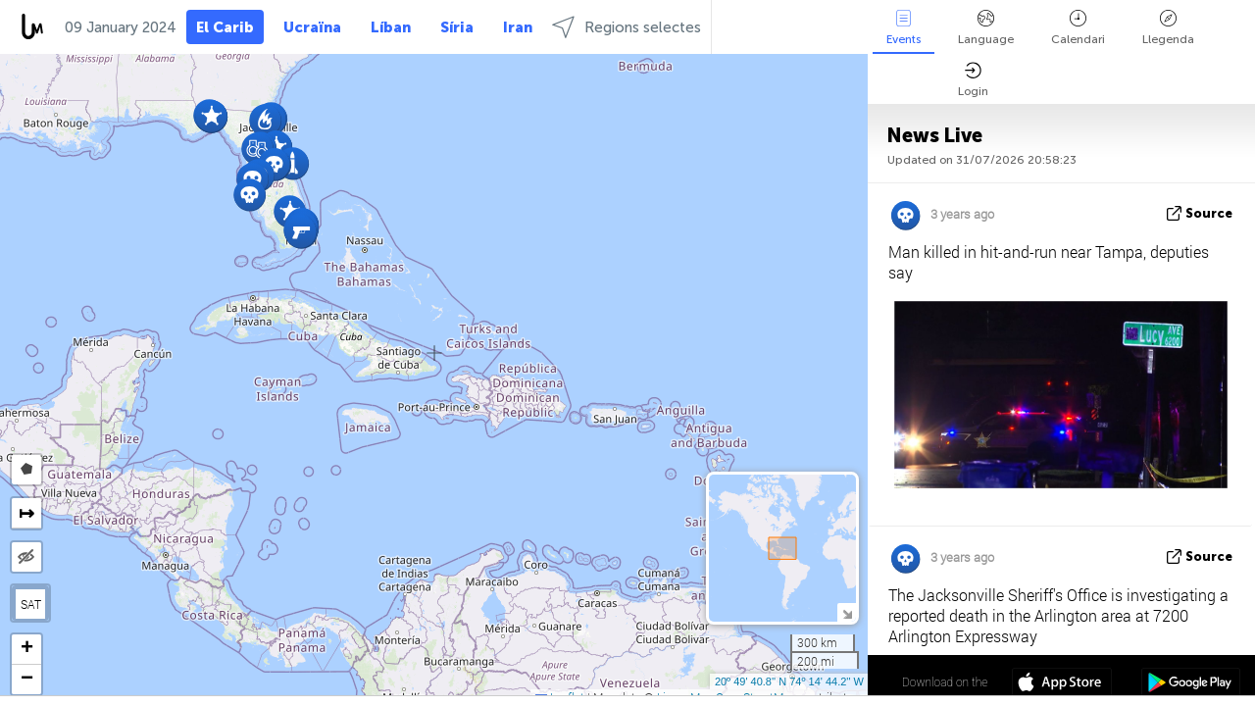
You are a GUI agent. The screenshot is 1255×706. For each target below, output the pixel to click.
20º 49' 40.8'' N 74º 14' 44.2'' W (789, 681)
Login (973, 80)
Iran (517, 27)
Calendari (1078, 28)
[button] (265, 120)
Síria (457, 27)
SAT (31, 604)
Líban (391, 27)
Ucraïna (312, 27)
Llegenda (1168, 28)
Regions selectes (626, 27)
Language (986, 28)
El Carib (225, 27)
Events (903, 28)
